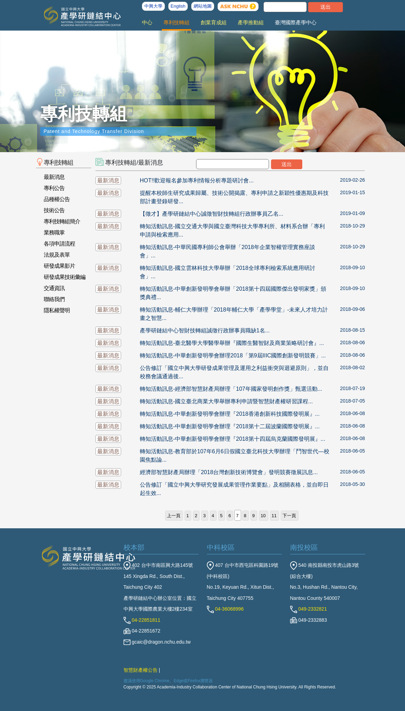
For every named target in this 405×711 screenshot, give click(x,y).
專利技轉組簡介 (62, 221)
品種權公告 (57, 199)
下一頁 (289, 515)
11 (274, 515)
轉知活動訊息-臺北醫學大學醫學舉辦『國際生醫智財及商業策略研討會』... (232, 343)
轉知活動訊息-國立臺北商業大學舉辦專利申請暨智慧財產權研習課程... (226, 401)
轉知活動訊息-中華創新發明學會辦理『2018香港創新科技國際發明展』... (230, 414)
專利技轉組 (176, 22)
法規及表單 (57, 255)
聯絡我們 (54, 299)
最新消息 (54, 177)
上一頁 (173, 515)
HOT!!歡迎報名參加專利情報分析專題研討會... (197, 180)
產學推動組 (251, 22)
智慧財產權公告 (141, 670)
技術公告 (54, 210)
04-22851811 (142, 620)
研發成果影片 (59, 266)
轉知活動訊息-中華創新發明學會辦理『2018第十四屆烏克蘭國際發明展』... (232, 439)
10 (263, 515)
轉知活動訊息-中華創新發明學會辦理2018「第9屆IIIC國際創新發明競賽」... (233, 355)
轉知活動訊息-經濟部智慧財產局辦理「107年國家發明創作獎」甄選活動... (231, 389)
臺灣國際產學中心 (296, 22)
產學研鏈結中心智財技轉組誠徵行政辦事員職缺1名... (205, 330)
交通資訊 (54, 288)
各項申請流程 (59, 244)
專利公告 (54, 188)
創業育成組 (214, 22)
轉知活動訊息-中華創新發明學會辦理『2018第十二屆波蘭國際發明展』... (230, 426)
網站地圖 (203, 6)
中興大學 (153, 6)
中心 (147, 22)
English (178, 6)
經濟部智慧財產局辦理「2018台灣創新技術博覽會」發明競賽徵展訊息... (229, 472)
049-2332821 (308, 609)
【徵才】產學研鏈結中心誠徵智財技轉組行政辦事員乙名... (211, 214)
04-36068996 (225, 609)
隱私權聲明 (57, 310)
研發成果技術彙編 (64, 277)
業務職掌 (54, 232)
